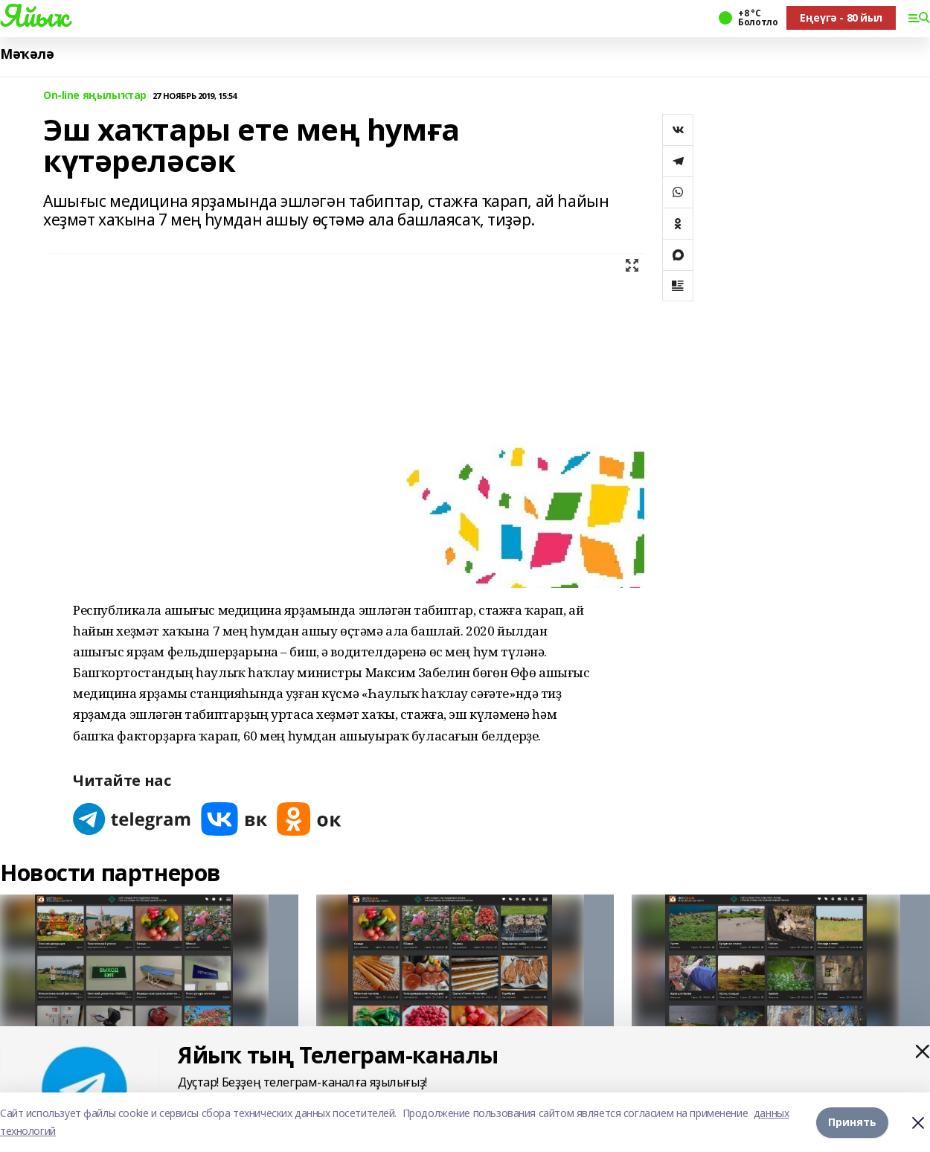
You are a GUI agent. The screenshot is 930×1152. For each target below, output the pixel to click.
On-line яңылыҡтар (95, 95)
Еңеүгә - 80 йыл (841, 17)
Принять (852, 1122)
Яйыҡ (34, 16)
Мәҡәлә (27, 54)
